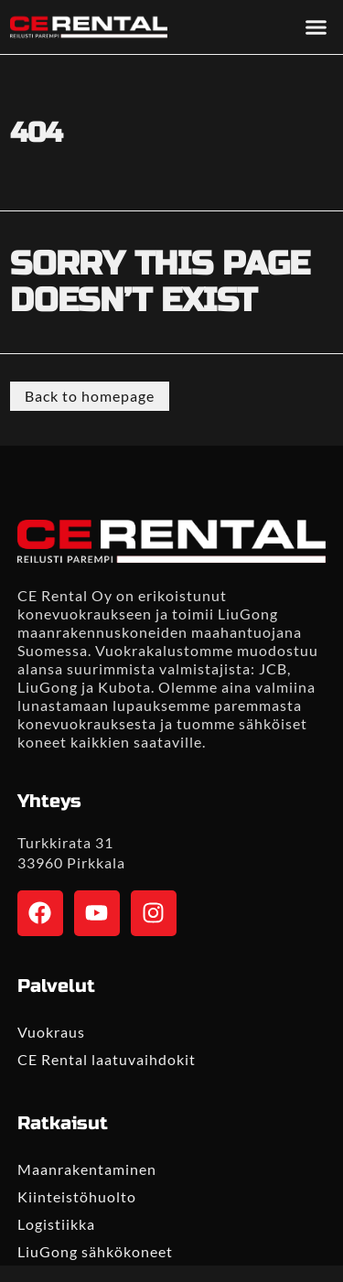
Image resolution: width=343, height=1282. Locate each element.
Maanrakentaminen (86, 1169)
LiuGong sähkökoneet (95, 1251)
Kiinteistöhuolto (76, 1196)
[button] (315, 27)
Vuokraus (51, 1031)
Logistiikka (56, 1224)
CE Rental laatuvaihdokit (106, 1059)
